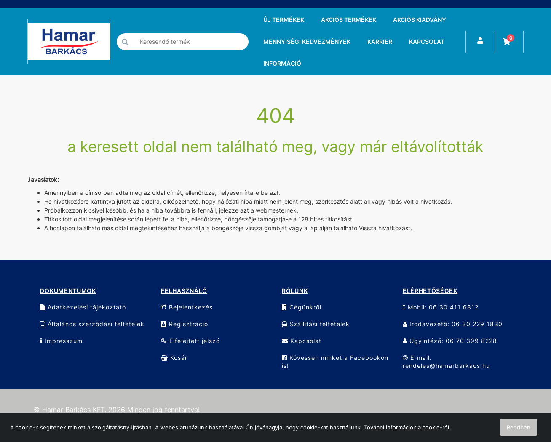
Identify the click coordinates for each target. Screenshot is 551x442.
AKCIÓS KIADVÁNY (419, 19)
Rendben (518, 427)
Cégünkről (301, 307)
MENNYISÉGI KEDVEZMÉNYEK (306, 41)
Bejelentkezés (187, 307)
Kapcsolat (301, 340)
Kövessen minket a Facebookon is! (335, 361)
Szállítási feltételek (316, 324)
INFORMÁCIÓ (282, 63)
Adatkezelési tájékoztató (83, 307)
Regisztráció (184, 324)
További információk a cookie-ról (406, 427)
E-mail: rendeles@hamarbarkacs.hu (446, 361)
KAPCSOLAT (426, 41)
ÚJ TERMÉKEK (283, 19)
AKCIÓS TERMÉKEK (348, 19)
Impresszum (61, 340)
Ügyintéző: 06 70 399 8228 (450, 340)
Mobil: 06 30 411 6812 (441, 307)
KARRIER (379, 41)
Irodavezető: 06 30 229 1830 (453, 324)
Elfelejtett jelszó (190, 340)
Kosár (174, 357)
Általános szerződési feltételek (92, 324)
